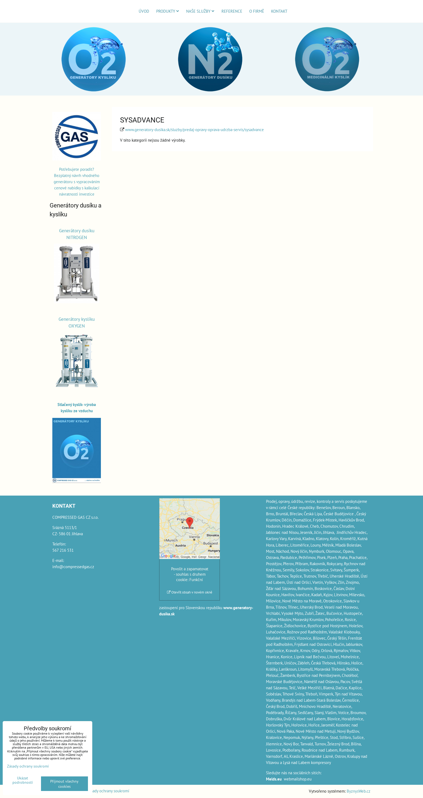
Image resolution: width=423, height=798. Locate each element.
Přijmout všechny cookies (64, 784)
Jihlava (328, 532)
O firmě (256, 11)
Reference (231, 11)
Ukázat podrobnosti (22, 780)
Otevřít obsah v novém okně (189, 592)
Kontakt (279, 11)
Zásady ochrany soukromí (108, 790)
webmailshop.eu (298, 779)
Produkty (167, 11)
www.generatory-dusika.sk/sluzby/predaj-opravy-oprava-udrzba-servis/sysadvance (194, 129)
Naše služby (200, 11)
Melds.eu (274, 779)
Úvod (144, 11)
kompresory (321, 762)
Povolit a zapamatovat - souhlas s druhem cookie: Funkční (189, 574)
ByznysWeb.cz (358, 791)
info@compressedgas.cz (73, 566)
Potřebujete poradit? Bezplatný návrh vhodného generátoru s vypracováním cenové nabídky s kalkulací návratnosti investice (77, 181)
